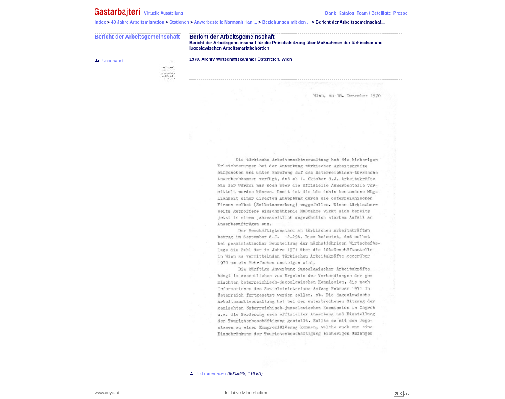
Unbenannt (112, 60)
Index (100, 22)
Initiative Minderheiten (246, 392)
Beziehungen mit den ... (287, 22)
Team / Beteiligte (374, 13)
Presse (400, 13)
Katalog (346, 13)
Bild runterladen (211, 373)
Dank (330, 13)
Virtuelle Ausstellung (163, 13)
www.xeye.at (107, 392)
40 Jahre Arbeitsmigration (138, 22)
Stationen (179, 22)
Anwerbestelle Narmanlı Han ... (226, 22)
